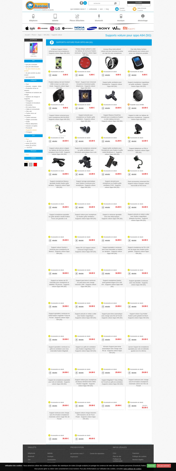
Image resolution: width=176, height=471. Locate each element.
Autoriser (151, 466)
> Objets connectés (30, 119)
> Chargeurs (28, 101)
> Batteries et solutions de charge (33, 94)
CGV (114, 453)
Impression (74, 457)
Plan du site (117, 456)
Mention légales (137, 459)
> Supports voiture (30, 130)
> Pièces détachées (30, 124)
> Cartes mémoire (30, 117)
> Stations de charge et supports (32, 98)
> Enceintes (28, 105)
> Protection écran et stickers (31, 89)
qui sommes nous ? (77, 453)
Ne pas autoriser (163, 466)
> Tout (26, 84)
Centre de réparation (97, 453)
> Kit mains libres (30, 107)
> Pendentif (28, 128)
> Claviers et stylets (30, 126)
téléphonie (31, 453)
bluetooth (31, 456)
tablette (50, 453)
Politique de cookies (139, 456)
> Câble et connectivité (32, 109)
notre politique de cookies (132, 469)
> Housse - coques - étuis (32, 86)
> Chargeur (28, 132)
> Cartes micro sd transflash (30, 114)
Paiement (135, 453)
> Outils (27, 121)
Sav (29, 459)
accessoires (51, 459)
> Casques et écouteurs (32, 103)
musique (50, 456)
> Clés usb (28, 111)
